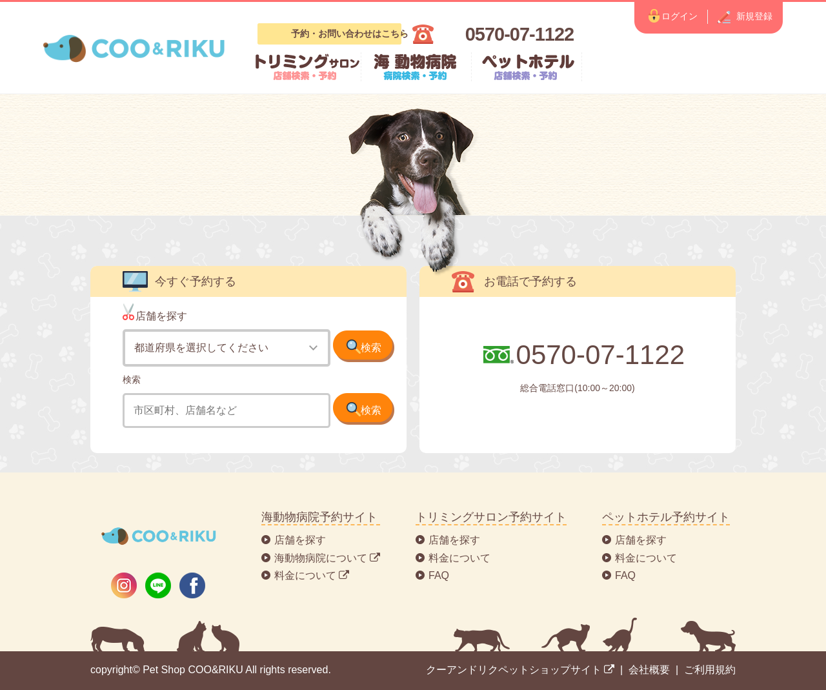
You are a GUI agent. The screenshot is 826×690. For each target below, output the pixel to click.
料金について (459, 558)
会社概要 (649, 669)
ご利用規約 (710, 669)
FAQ (438, 575)
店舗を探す (300, 539)
